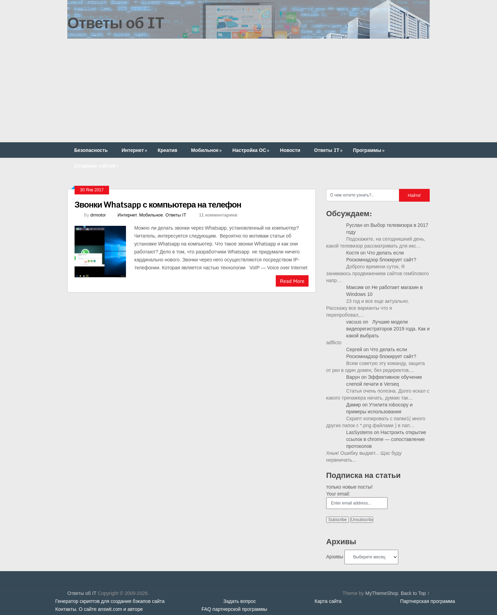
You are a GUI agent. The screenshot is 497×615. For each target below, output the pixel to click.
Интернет (134, 150)
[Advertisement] (248, 90)
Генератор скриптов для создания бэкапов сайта (110, 601)
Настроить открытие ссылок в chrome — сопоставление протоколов (386, 439)
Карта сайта (328, 601)
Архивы (334, 556)
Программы (369, 150)
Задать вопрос (239, 601)
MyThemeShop (381, 593)
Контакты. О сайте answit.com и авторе (99, 609)
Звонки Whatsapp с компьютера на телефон (158, 204)
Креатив (167, 150)
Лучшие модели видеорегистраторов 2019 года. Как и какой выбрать (388, 328)
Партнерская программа (427, 601)
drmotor (98, 215)
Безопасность (91, 150)
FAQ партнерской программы (234, 609)
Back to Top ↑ (415, 593)
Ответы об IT (115, 22)
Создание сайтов (97, 165)
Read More (292, 281)
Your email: (338, 494)
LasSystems (359, 432)
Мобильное (207, 150)
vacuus (353, 322)
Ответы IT (329, 150)
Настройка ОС (251, 150)
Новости (290, 150)
